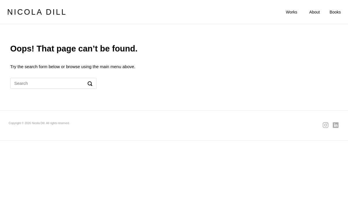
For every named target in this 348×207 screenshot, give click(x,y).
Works (291, 12)
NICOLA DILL (37, 12)
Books (335, 12)
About (314, 12)
